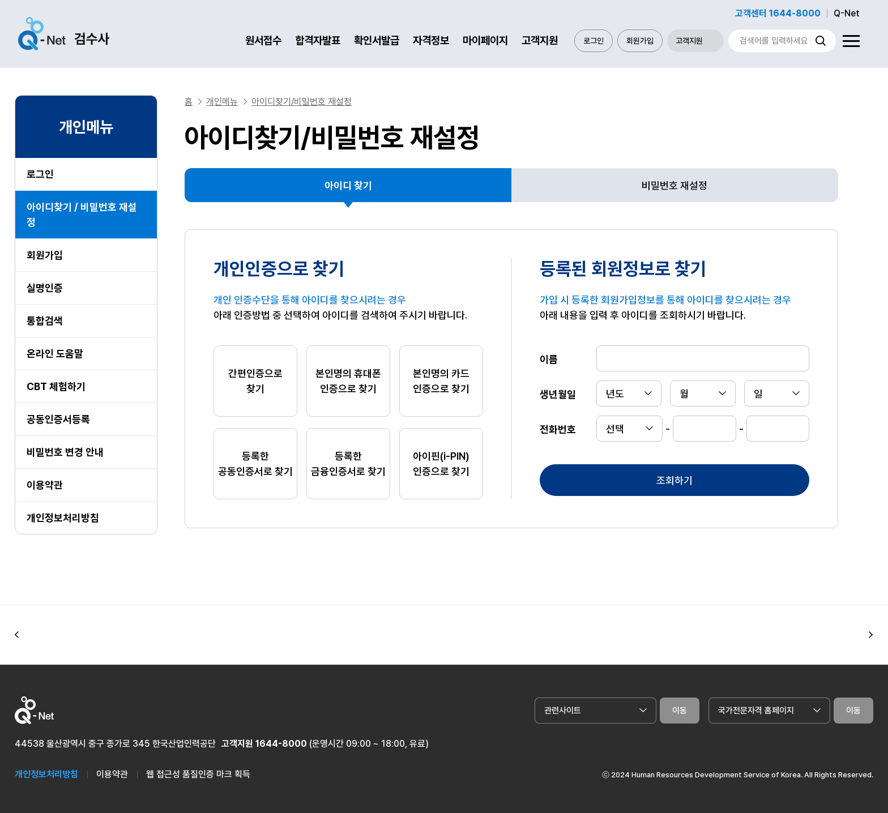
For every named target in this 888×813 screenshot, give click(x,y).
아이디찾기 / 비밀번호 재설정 (82, 214)
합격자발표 (317, 40)
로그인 (593, 40)
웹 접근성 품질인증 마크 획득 (198, 774)
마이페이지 (485, 40)
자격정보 (431, 40)
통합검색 (45, 321)
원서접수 (263, 40)
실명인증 (45, 288)
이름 (549, 359)
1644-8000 (281, 743)
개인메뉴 (222, 101)
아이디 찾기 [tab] (348, 185)
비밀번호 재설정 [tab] (674, 185)
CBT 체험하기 (56, 386)
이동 (679, 710)
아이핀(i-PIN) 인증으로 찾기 (441, 463)
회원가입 (640, 40)
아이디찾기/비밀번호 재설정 (301, 101)
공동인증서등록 (58, 419)
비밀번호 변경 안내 (65, 452)
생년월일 (558, 394)
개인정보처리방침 (63, 518)
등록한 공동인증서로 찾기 (255, 463)
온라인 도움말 (55, 354)
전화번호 (558, 429)
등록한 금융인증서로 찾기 (348, 463)
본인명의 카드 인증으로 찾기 (441, 381)
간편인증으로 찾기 (255, 381)
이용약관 (45, 485)
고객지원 (540, 40)
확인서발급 (376, 40)
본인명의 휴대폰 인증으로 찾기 (348, 381)
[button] (16, 635)
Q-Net (847, 13)
